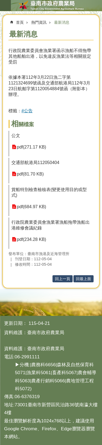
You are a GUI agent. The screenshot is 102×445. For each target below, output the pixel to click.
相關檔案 (22, 124)
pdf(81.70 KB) (30, 174)
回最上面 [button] (83, 279)
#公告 (27, 110)
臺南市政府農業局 (51, 5)
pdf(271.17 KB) (31, 147)
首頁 (20, 22)
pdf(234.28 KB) (31, 239)
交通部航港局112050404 (35, 162)
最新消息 (61, 22)
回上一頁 (62, 279)
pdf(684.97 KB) (31, 206)
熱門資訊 (39, 22)
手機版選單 (5, 5)
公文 (15, 135)
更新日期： (15, 323)
